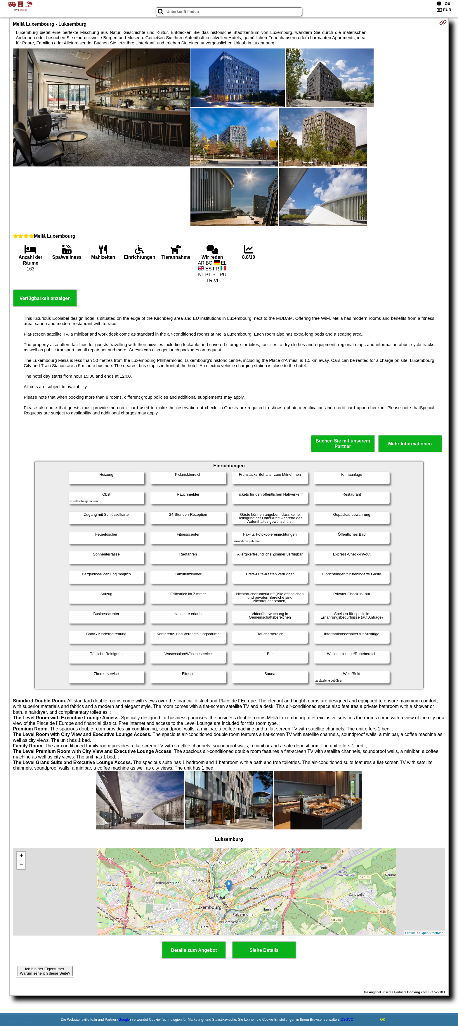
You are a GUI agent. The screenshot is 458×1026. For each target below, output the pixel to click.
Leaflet (410, 933)
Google (124, 1020)
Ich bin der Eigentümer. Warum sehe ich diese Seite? (45, 971)
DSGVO (347, 1020)
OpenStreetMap (432, 933)
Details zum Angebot (194, 950)
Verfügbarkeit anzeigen (45, 298)
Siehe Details (264, 950)
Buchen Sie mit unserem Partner (342, 443)
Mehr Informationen (410, 443)
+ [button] (21, 856)
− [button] (21, 864)
